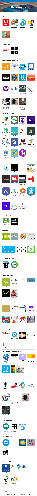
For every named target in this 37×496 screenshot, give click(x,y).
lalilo (14, 93)
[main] (18, 7)
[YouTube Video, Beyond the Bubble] (14, 409)
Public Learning (14, 297)
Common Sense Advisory (31, 172)
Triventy (14, 157)
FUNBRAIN (6, 183)
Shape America (14, 210)
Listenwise (14, 195)
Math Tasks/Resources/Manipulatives (31, 242)
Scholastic (14, 183)
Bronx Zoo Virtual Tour (6, 457)
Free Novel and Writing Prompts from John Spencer (23, 94)
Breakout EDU (14, 172)
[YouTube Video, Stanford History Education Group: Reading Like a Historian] (16, 397)
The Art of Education (22, 27)
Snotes (23, 195)
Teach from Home (6, 297)
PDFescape (31, 183)
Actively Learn (6, 157)
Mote (22, 157)
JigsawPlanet (31, 195)
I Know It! (22, 241)
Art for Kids (31, 27)
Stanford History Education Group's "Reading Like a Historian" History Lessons (15, 402)
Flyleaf (31, 93)
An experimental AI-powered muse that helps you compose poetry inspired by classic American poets (23, 108)
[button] (1, 1)
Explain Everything (6, 195)
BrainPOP (6, 172)
